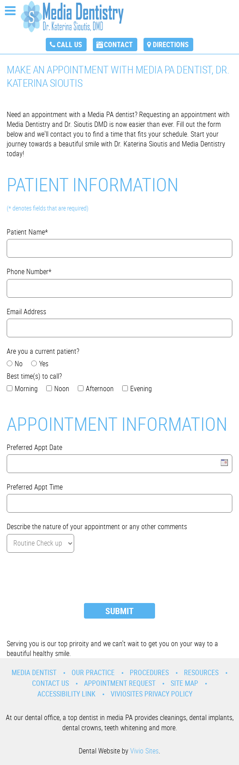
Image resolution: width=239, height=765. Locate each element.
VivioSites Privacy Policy (151, 694)
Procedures (149, 672)
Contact (118, 44)
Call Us (69, 44)
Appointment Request (119, 683)
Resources (201, 672)
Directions (171, 44)
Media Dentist (34, 672)
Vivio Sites (144, 751)
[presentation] (74, 579)
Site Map (184, 683)
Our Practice (93, 672)
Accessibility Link (66, 694)
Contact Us (50, 683)
